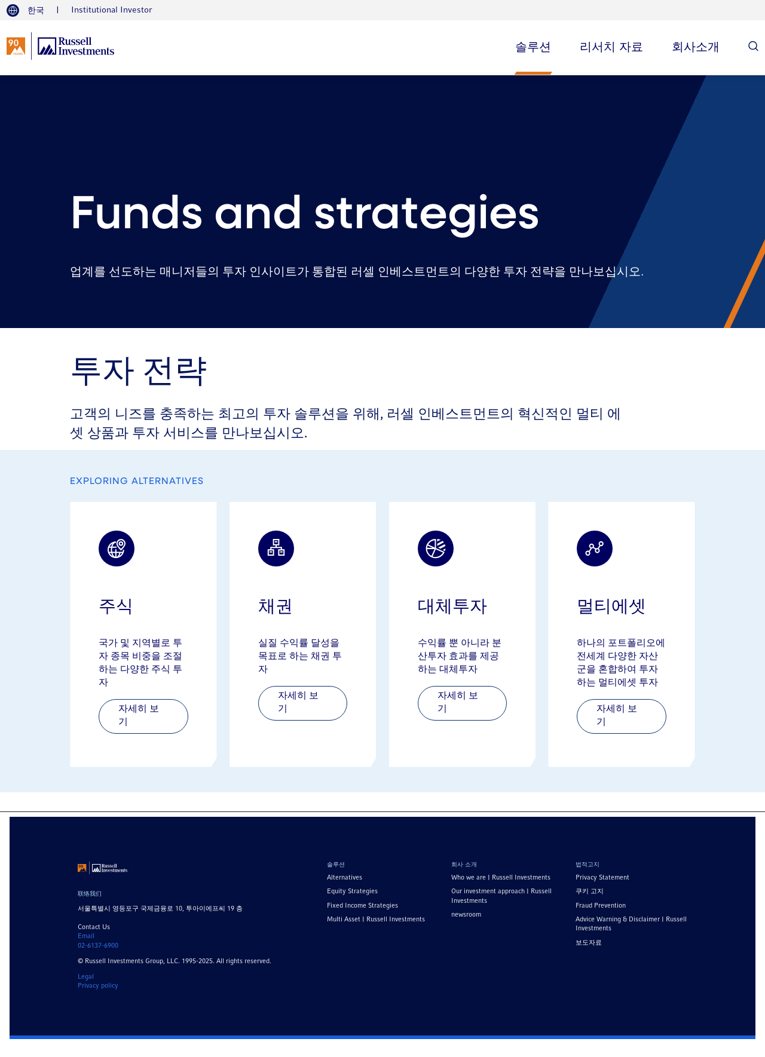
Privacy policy (98, 986)
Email (86, 936)
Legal (86, 977)
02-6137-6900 (98, 946)
